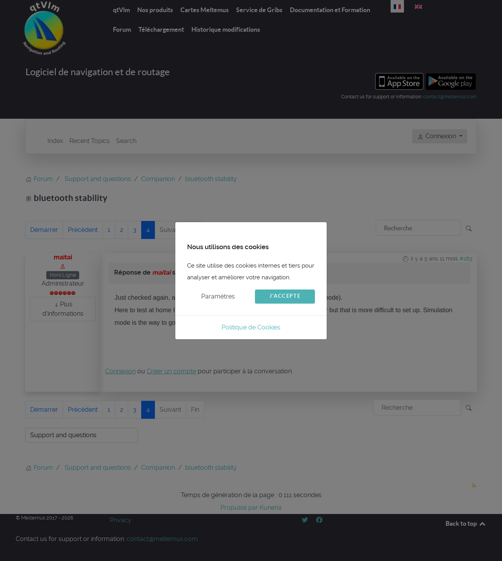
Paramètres (218, 296)
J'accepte (284, 296)
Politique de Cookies (251, 327)
